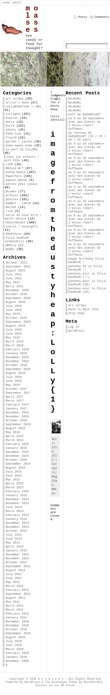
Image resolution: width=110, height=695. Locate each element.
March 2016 (14, 440)
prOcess (12, 195)
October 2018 (16, 365)
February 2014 (17, 515)
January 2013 (16, 550)
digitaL (12, 118)
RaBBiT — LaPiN (18, 203)
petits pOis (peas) (22, 184)
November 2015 (17, 456)
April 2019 (14, 341)
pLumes (11, 191)
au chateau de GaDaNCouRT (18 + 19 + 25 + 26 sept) (87, 136)
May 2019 (13, 337)
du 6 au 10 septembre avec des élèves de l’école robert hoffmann (86, 124)
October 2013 (16, 531)
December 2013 (17, 523)
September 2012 (18, 566)
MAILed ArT (14, 168)
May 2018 (13, 385)
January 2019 (16, 353)
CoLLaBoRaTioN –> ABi (23, 106)
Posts (82, 17)
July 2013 (14, 535)
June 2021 (14, 278)
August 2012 (15, 570)
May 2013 (13, 542)
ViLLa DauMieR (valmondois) (16, 239)
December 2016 (17, 412)
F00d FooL (14, 133)
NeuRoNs (74, 98)
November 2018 (17, 361)
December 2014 (17, 499)
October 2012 (16, 562)
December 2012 (17, 554)
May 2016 (13, 432)
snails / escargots (22, 226)
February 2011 (17, 613)
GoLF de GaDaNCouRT (84, 114)
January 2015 (16, 495)
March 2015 (14, 487)
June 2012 (14, 578)
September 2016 (18, 424)
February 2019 (17, 349)
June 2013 (14, 539)
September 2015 (18, 464)
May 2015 (13, 479)
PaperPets (14, 176)
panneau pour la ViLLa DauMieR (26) (87, 282)
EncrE (10, 126)
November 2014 (17, 503)
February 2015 (17, 491)
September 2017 (18, 393)
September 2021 (18, 266)
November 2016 (17, 416)
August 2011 (15, 598)
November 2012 (17, 558)
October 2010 (16, 629)
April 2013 (14, 546)
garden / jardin (19, 141)
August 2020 (15, 302)
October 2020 (16, 294)
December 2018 (17, 357)
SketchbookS (15, 222)
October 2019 (16, 318)
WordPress (76, 331)
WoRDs (10, 249)
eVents (11, 130)
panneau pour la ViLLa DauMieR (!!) (87, 275)
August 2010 (15, 637)
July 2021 (14, 274)
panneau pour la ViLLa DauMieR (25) (87, 290)
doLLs (10, 122)
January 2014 (16, 519)
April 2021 (14, 286)
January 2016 (16, 448)
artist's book (17, 102)
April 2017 (14, 397)
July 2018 (14, 377)
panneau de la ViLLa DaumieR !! (85, 267)
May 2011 (13, 602)
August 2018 (15, 373)
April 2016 (14, 436)
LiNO (9, 164)
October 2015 (16, 460)
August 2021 (15, 270)
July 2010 (14, 641)
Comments (102, 17)
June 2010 (14, 645)
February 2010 (17, 653)
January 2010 (16, 657)
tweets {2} (60, 97)
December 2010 (17, 621)
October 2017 (16, 389)
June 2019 (14, 333)
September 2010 (18, 633)
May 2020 (13, 314)
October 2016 (16, 420)
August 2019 (15, 326)
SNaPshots (14, 234)
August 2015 (15, 468)
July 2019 (14, 329)
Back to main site (83, 309)
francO (11, 137)
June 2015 (14, 475)
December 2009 (17, 661)
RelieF (11, 207)
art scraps (14, 98)
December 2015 (17, 452)
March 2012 (14, 586)
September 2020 (18, 298)
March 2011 (14, 609)
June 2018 (14, 381)
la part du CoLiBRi (22, 149)
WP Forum (67, 685)
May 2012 (13, 582)
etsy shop (76, 313)
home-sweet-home (19, 145)
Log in (73, 327)
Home (6, 2)
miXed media (15, 172)
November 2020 (17, 290)
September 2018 (18, 369)
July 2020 (14, 306)
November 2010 (17, 625)
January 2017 (16, 408)
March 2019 (14, 345)
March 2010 (14, 649)
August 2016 (15, 428)
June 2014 (14, 507)
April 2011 (14, 606)
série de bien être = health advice (22, 216)
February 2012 (17, 590)
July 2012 (14, 574)
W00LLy (11, 245)
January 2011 (16, 617)
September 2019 (18, 322)
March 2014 (14, 511)
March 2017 (14, 400)
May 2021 (13, 282)
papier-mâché (16, 180)
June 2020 (14, 310)
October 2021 (16, 262)
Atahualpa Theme (64, 682)
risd (9, 211)
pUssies (12, 199)
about (16, 2)
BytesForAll (93, 682)
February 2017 (17, 404)
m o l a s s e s (32, 19)
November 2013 (17, 527)
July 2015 (14, 471)
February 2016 (17, 444)
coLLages (13, 114)
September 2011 (18, 594)
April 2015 (14, 483)
